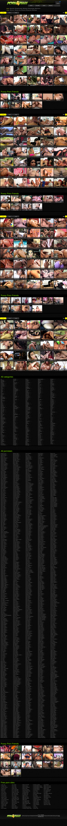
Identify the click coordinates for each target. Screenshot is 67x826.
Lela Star (27, 721)
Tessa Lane (52, 645)
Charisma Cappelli (17, 515)
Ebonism (13, 804)
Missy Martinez (41, 603)
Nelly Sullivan (40, 643)
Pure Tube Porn (15, 790)
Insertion (27, 416)
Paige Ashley (40, 693)
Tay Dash (52, 628)
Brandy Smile (3, 705)
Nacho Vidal (40, 625)
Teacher (52, 407)
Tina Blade (52, 660)
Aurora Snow (3, 646)
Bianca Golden (4, 684)
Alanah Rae (3, 480)
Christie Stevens (16, 542)
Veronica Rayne (53, 699)
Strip (51, 398)
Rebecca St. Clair (53, 456)
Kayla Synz (28, 614)
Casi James (15, 500)
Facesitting (15, 427)
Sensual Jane (53, 533)
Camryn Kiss (15, 471)
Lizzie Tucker (40, 480)
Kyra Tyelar (28, 685)
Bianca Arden (3, 683)
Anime (2, 388)
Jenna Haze (28, 505)
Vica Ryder (52, 703)
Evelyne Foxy (16, 670)
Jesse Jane (28, 521)
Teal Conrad (52, 635)
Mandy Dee (40, 530)
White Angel (52, 722)
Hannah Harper (16, 712)
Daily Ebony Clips (15, 802)
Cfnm (2, 442)
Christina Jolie (16, 544)
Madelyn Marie (41, 517)
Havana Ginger (16, 716)
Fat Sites (24, 805)
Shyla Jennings (53, 550)
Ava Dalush (3, 654)
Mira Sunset (40, 599)
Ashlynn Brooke (4, 635)
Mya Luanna (40, 623)
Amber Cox (3, 541)
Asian (2, 391)
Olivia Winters (41, 692)
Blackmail (3, 417)
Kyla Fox (27, 677)
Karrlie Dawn (28, 588)
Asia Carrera (3, 637)
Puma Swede (40, 720)
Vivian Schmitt (53, 719)
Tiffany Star (52, 656)
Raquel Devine (41, 733)
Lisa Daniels (40, 471)
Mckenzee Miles (41, 555)
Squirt (51, 392)
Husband (27, 413)
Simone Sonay (53, 560)
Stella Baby (52, 593)
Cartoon (2, 436)
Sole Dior (52, 568)
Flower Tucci (15, 676)
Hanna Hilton (15, 711)
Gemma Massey (16, 684)
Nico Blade (40, 651)
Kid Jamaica (28, 644)
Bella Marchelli (4, 674)
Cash (2, 438)
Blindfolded (3, 418)
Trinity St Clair (53, 670)
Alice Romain (3, 514)
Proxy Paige (40, 719)
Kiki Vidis (27, 649)
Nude (39, 393)
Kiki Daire (27, 648)
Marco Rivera (40, 533)
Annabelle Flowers (4, 602)
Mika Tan (40, 590)
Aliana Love (3, 511)
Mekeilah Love (41, 557)
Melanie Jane (40, 558)
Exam (14, 424)
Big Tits (2, 412)
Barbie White (3, 669)
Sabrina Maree (53, 491)
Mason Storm (40, 549)
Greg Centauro (16, 703)
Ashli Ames (3, 633)
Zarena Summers (53, 730)
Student (52, 399)
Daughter (15, 406)
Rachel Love (40, 721)
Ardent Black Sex (15, 798)
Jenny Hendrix (28, 514)
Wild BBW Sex (47, 795)
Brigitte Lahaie (4, 726)
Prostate (39, 424)
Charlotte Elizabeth (17, 522)
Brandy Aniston (4, 704)
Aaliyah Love (3, 453)
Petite (39, 413)
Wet (51, 435)
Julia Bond (28, 560)
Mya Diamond (41, 622)
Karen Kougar (28, 579)
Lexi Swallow (28, 731)
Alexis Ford (3, 504)
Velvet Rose (52, 696)
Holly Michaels (16, 731)
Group (27, 399)
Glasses (27, 395)
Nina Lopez (40, 679)
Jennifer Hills (28, 512)
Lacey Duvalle (28, 686)
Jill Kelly (27, 541)
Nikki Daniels (40, 670)
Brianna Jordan (4, 718)
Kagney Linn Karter (29, 572)
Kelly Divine (28, 622)
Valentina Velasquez (54, 676)
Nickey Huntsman (41, 646)
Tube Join (3, 784)
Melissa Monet (41, 563)
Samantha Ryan (53, 499)
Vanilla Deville (53, 693)
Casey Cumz (15, 499)
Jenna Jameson (29, 506)
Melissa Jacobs (41, 560)
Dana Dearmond (16, 587)
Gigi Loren (15, 693)
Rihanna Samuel (53, 465)
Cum (14, 398)
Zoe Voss (52, 733)
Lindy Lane (40, 468)
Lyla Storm (40, 513)
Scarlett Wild (52, 529)
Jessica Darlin (28, 525)
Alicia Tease (3, 517)
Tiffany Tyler (52, 657)
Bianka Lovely (3, 686)
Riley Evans (52, 467)
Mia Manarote (41, 577)
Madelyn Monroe (41, 519)
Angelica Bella (3, 579)
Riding (39, 434)
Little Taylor (40, 474)
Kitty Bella (28, 657)
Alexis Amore (3, 499)
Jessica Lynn (28, 530)
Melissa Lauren (41, 562)
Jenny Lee (28, 515)
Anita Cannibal (4, 593)
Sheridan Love (53, 549)
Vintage (51, 429)
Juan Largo (28, 557)
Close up (15, 382)
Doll (14, 415)
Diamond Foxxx (16, 623)
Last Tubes (3, 792)
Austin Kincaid (3, 648)
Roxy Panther (53, 485)
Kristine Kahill (28, 669)
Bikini (2, 413)
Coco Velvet (15, 570)
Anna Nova (3, 601)
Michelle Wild (40, 589)
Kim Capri (28, 650)
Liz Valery (40, 476)
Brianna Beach (4, 716)
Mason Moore (41, 548)
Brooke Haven (16, 456)
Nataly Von (40, 640)
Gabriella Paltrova (16, 682)
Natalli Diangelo (41, 637)
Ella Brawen (15, 643)
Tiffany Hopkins (53, 651)
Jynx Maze (28, 566)
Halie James (15, 710)
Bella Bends (3, 673)
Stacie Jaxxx (52, 590)
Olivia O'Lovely (41, 691)
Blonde (2, 419)
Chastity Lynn (16, 525)
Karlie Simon (28, 587)
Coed (14, 387)
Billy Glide (3, 690)
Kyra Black (28, 684)
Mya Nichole (40, 624)
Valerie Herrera (53, 677)
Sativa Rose (52, 523)
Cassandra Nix (16, 504)
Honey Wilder (16, 736)
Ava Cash (3, 652)
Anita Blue (3, 592)
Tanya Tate (52, 622)
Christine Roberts (16, 547)
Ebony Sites (25, 788)
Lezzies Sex (35, 808)
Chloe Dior (15, 534)
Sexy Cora (52, 537)
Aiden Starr (3, 473)
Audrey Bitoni (3, 641)
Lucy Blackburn (41, 500)
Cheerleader (3, 444)
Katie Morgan (28, 600)
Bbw (1, 401)
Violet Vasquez (53, 718)
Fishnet (14, 440)
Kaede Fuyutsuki (29, 571)
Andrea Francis (4, 562)
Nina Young (40, 682)
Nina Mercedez (41, 680)
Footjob (27, 380)
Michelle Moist (41, 585)
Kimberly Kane (29, 654)
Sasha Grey (52, 521)
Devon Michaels (16, 620)
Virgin (51, 430)
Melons (39, 381)
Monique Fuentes (41, 618)
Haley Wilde (15, 709)
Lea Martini (28, 716)
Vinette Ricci (52, 716)
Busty (2, 434)
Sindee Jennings (53, 563)
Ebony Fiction (14, 808)
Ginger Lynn (15, 699)
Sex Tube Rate (15, 793)
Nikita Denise (40, 665)
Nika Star (40, 662)
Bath (2, 399)
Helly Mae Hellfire (16, 725)
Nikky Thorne (40, 676)
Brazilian (2, 426)
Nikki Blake (40, 669)
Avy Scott (3, 660)
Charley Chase (16, 520)
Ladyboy (27, 431)
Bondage (2, 423)
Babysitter (3, 397)
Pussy (39, 429)
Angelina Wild (3, 585)
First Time (15, 439)
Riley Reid (52, 469)
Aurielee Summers (4, 644)
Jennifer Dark (28, 511)
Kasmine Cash (29, 590)
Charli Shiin (15, 521)
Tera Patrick (52, 641)
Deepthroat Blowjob (19, 8)
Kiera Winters (28, 646)
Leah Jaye (28, 717)
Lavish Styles (28, 710)
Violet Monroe (53, 717)
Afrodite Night (3, 469)
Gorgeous (28, 397)
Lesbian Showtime (37, 799)
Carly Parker (15, 485)
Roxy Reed (52, 487)
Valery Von (52, 679)
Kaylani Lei (28, 615)
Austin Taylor (3, 650)
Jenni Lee (28, 508)
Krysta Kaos (28, 670)
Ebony (14, 419)
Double (14, 417)
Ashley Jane (3, 628)
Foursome (28, 382)
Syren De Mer (53, 613)
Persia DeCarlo (41, 705)
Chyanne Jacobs (16, 550)
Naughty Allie (40, 641)
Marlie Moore (40, 542)
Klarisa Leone (28, 660)
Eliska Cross (15, 642)
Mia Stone (40, 580)
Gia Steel (15, 690)
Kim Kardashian (29, 651)
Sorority (52, 387)
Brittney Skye (15, 453)
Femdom (15, 434)
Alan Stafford (3, 478)
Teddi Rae (52, 636)
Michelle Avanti (41, 583)
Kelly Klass (28, 623)
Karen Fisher (28, 577)
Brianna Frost (3, 717)
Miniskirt (39, 384)
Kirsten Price (28, 656)
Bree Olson (3, 710)
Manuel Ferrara (41, 531)
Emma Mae (15, 652)
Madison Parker (18, 10)
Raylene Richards (41, 737)
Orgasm (39, 401)
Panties (39, 407)
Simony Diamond (53, 562)
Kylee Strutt (28, 678)
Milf (38, 383)
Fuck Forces (3, 794)
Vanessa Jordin (53, 686)
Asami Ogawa (3, 618)
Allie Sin (2, 525)
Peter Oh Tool (41, 710)
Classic (14, 380)
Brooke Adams (16, 454)
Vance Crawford (53, 680)
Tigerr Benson (53, 658)
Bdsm (2, 403)
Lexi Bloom (28, 727)
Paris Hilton (40, 697)
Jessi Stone (28, 522)
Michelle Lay (40, 584)
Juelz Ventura (28, 558)
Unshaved (52, 425)
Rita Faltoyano (53, 471)
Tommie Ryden (53, 661)
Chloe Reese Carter (17, 539)
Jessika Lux (28, 538)
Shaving (39, 443)
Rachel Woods (41, 726)
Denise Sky (15, 614)
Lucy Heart (40, 502)
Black (2, 416)
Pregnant (40, 421)
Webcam (52, 433)
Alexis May (3, 506)
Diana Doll (15, 626)
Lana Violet (28, 697)
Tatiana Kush (53, 626)
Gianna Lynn (15, 691)
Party (39, 409)
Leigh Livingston (29, 720)
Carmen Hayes (16, 489)
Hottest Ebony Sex (26, 790)
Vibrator (52, 427)
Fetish (14, 435)
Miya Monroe (40, 608)
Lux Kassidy (40, 510)
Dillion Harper (16, 628)
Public (39, 426)
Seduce (39, 441)
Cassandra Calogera (17, 502)
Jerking (27, 423)
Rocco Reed (52, 473)
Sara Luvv (52, 508)
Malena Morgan (41, 528)
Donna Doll (15, 634)
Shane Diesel (53, 540)
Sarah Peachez (53, 515)
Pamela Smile (41, 696)
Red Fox (52, 457)
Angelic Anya (3, 576)
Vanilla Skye (52, 694)
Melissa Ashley (41, 559)
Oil (38, 398)
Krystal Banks (28, 671)
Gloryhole (27, 396)
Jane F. (27, 481)
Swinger (52, 404)
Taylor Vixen (52, 631)
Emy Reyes (15, 656)
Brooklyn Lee (15, 460)
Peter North (40, 709)
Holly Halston (15, 729)
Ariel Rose (3, 613)
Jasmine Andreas (29, 485)
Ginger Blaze (15, 697)
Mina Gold (40, 597)
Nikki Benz (40, 668)
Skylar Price (52, 566)
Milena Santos (41, 593)
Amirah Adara (3, 551)
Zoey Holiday (53, 734)
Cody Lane (15, 571)
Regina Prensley (53, 460)
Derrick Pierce (16, 615)
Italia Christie (28, 462)
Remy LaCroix (53, 461)
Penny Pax (40, 703)
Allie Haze (3, 522)
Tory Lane (52, 666)
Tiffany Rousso (53, 654)
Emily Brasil (15, 649)
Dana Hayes (15, 588)
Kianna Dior (28, 641)
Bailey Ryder (3, 666)
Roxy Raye (52, 486)
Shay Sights (52, 544)
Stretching (52, 397)
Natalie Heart (40, 634)
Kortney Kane (28, 663)
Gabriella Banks (16, 680)
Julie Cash (24, 10)
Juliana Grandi (28, 563)
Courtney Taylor (16, 576)
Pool (39, 417)
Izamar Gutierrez (29, 467)
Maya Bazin (40, 550)
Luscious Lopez (41, 508)
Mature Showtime (47, 787)
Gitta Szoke (15, 700)
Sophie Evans (53, 579)
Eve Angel (15, 668)
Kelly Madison (28, 625)
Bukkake (2, 432)
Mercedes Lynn (41, 570)
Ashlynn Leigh (3, 636)
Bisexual (2, 414)
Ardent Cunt (3, 788)
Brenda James (4, 711)
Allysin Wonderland (4, 532)
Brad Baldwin (3, 699)
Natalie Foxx (40, 633)
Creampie (15, 396)
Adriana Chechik (4, 463)
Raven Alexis (40, 734)
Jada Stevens (28, 470)
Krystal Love (28, 674)
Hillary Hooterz (16, 726)
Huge (27, 410)
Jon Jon (27, 551)
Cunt (14, 400)
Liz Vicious (40, 477)
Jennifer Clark (28, 510)
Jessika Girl (28, 537)
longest (44, 5)
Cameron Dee (16, 468)
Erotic (14, 422)
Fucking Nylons (36, 789)
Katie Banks (28, 597)
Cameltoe (3, 435)
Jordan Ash (28, 554)
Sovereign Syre (53, 584)
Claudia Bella (15, 563)
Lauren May (28, 708)
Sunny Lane (52, 607)
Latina (27, 433)
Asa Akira (3, 617)
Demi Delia (15, 613)
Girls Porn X (46, 799)
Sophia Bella (52, 572)
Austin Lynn (3, 649)
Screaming (40, 439)
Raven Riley (40, 735)
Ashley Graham (4, 627)
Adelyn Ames (3, 462)
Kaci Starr (28, 568)
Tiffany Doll (52, 650)
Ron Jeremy (52, 478)
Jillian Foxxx (28, 542)
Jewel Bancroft (29, 539)
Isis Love (27, 460)
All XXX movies (4, 787)
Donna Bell (15, 633)
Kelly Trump (28, 627)
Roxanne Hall (53, 480)
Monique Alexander (42, 617)
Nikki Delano (40, 671)
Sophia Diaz (52, 573)
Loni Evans (40, 490)
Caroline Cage (16, 493)
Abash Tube (3, 805)
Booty (2, 425)
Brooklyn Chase (16, 459)
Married (27, 443)
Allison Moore (3, 527)
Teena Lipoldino (53, 639)
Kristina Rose (28, 667)
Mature (39, 380)
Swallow (52, 401)
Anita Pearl (3, 597)
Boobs (2, 424)
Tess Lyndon (52, 644)
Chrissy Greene (16, 541)
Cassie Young (16, 507)
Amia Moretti (3, 550)
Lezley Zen (40, 455)
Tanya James (53, 619)
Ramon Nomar (41, 730)
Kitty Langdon (28, 659)
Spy (51, 391)
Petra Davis (40, 711)
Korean (27, 429)
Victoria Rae (52, 711)
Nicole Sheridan (41, 659)
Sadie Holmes (53, 493)
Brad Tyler (3, 700)
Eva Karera (15, 667)
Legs (27, 435)
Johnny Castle (28, 548)
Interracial (28, 417)
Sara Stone (52, 511)
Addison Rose (3, 460)
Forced (27, 381)
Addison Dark (3, 459)
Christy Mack (15, 549)
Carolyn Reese (16, 496)
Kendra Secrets (29, 633)
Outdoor (39, 405)
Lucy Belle (40, 499)
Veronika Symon (53, 702)
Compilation (15, 390)
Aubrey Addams (4, 639)
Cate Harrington (16, 508)
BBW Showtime (26, 798)
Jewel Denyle (28, 540)
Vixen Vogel (52, 720)
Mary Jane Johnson (42, 547)
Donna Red (15, 635)
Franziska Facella (16, 679)
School (39, 438)
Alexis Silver (3, 507)
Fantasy (14, 431)
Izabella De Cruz (29, 465)
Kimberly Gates (29, 653)
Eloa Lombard (16, 646)
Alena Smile (3, 486)
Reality (39, 430)
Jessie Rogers (28, 534)
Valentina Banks (53, 674)
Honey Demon (16, 735)
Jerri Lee (27, 517)
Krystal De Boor (29, 673)
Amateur (2, 383)
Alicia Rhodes (3, 515)
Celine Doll (15, 513)
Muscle (39, 390)
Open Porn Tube (47, 804)
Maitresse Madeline (42, 527)
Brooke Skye (15, 457)
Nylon (39, 396)
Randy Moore (40, 731)
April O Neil (3, 608)
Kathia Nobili (28, 593)
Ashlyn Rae (3, 634)
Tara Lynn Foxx (53, 623)
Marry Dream (40, 545)
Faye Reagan (16, 674)
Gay (26, 389)
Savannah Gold (53, 525)
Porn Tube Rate (15, 789)
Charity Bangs (16, 516)
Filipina (14, 436)
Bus (1, 433)
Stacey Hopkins (53, 587)
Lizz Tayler (40, 479)
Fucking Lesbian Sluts (27, 808)
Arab (2, 390)
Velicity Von (52, 695)
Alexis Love (3, 505)
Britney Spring (3, 730)
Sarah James (53, 513)
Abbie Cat (3, 456)
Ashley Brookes (4, 623)
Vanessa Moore (53, 687)
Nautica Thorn (41, 642)
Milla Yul (39, 596)
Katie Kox (27, 599)
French (27, 383)
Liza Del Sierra (41, 478)
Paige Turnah (40, 694)
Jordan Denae (28, 555)
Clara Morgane (16, 562)
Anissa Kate (3, 589)
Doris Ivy (15, 636)
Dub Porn (3, 790)
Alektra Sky (3, 485)
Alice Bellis (3, 512)
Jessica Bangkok (29, 524)
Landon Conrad (29, 699)
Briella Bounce (4, 721)
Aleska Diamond (4, 487)
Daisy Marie (15, 584)
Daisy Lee (15, 582)
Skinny (51, 381)
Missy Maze (40, 605)
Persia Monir (40, 706)
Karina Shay (28, 583)
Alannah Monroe (4, 481)
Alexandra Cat (3, 497)
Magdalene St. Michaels (43, 525)
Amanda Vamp (4, 540)
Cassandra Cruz (16, 503)
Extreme (14, 426)
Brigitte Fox (3, 723)
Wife (51, 438)
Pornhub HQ (3, 793)
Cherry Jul (15, 528)
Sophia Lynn (52, 576)
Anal (1, 387)
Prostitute (40, 425)
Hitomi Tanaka (16, 728)
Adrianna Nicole (4, 468)
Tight (51, 413)
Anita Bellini (3, 590)
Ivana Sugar (28, 464)
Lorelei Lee (40, 495)
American (3, 386)
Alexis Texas (3, 508)
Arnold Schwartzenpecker (6, 615)
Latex (27, 432)
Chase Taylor (15, 524)
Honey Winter (16, 737)
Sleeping (52, 383)
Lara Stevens (28, 702)
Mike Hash (40, 591)
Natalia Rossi (40, 631)
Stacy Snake (52, 592)
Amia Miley (3, 549)
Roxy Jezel (52, 484)
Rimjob (39, 435)
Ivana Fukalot (28, 463)
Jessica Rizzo (28, 532)
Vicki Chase (52, 704)
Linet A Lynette (41, 469)
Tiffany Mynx (52, 652)
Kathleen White (29, 594)
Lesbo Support (36, 804)
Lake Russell (28, 694)
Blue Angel (3, 695)
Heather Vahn (16, 721)
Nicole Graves (41, 654)
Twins (51, 419)
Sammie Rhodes (53, 503)
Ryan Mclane (53, 489)
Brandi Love (3, 703)
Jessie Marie (28, 533)
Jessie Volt (28, 536)
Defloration (15, 408)
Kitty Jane (28, 658)
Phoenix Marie (41, 712)
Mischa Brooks (41, 600)
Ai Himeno (3, 470)
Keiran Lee (12, 10)
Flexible (14, 444)
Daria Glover (15, 601)
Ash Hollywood (4, 619)
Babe (2, 396)
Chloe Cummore (16, 533)
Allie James (3, 523)
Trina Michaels (53, 667)
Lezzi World (46, 784)
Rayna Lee (52, 453)
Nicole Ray (40, 658)
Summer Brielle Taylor (54, 602)
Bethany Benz (3, 678)
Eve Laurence (16, 669)
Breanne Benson (4, 708)
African (2, 382)
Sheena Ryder (53, 546)
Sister (51, 380)
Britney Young (3, 731)
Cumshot (15, 399)
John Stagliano (29, 546)
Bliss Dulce (3, 693)
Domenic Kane (16, 631)
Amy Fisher (3, 554)
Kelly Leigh (28, 624)
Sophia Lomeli (53, 575)
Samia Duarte (53, 502)
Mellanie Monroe (41, 565)
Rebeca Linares (53, 454)
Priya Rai (40, 718)
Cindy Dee (15, 553)
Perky (39, 412)
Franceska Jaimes (17, 678)
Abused (2, 380)
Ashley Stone (3, 631)
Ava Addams (3, 651)
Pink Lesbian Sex (47, 789)
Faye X (14, 675)
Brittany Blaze (3, 734)
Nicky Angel (40, 650)
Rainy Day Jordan (41, 729)
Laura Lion (28, 706)
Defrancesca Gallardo (17, 609)
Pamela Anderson (41, 695)
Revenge (40, 433)
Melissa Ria (40, 564)
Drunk (14, 418)
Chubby (14, 379)
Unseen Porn (4, 800)
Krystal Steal (28, 675)
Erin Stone (15, 662)
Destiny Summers (16, 617)
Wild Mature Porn (47, 797)
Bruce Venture (16, 461)
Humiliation (28, 412)
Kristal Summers (29, 666)
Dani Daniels (15, 591)
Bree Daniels (3, 709)
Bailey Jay (3, 663)
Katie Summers (29, 602)
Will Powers (35, 10)
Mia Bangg (40, 572)
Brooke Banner (16, 455)
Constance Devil (16, 572)
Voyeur (51, 431)
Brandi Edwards (4, 702)
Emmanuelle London (17, 654)
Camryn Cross (16, 470)
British (2, 429)
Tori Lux (52, 665)
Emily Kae (15, 650)
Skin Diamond (53, 564)
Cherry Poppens (16, 529)
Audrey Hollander (4, 642)
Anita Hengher (4, 596)
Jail (26, 419)
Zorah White (52, 737)
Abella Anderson (4, 457)
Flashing (15, 443)
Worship (52, 440)
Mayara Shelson (41, 554)
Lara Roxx (28, 701)
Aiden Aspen (3, 472)
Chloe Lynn (15, 538)
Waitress (52, 432)
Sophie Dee (52, 577)
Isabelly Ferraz (29, 459)
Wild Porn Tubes (4, 802)
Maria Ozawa (40, 536)
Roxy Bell (52, 482)
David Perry (15, 605)
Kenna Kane (28, 634)
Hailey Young (15, 706)
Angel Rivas (3, 573)
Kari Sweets (28, 580)
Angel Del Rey (4, 567)
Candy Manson (16, 474)
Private (39, 423)
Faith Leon (15, 673)
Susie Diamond (53, 610)
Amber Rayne (3, 546)
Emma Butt (15, 651)
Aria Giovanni (3, 609)
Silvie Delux (52, 556)
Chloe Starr (15, 540)
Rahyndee (40, 727)
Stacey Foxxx (53, 585)
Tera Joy (52, 640)
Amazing (2, 384)
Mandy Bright (40, 529)
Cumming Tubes (26, 800)
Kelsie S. (27, 630)
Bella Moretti (3, 675)
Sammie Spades (53, 504)
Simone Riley (53, 558)
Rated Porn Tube (15, 792)
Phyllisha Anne (41, 713)
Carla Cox (15, 481)
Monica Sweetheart (42, 616)
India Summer (28, 456)
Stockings (52, 395)
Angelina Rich (3, 583)
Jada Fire (27, 469)
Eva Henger (15, 666)
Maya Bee (40, 551)
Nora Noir (40, 684)
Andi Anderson (4, 560)
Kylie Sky (27, 682)
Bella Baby (3, 671)
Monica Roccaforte (42, 614)
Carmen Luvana (16, 490)
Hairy (27, 401)
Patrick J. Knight (41, 700)
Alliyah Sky (3, 529)
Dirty (14, 412)
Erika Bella (15, 661)
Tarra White (52, 624)
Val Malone (52, 673)
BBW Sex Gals (26, 797)
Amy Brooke (3, 553)
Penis (39, 410)
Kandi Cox (28, 574)
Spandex (52, 388)
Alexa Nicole (3, 495)
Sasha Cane (52, 520)
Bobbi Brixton (3, 696)
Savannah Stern (53, 527)
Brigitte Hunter (4, 725)
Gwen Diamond (16, 705)
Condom (15, 391)
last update (37, 5)
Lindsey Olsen (41, 467)
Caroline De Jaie (16, 494)
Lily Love (40, 463)
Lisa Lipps (40, 472)
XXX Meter (46, 798)
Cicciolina (15, 551)
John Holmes (28, 545)
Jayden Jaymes (29, 494)
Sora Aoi (52, 583)
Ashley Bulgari (4, 624)
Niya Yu (39, 683)
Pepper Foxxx (41, 704)
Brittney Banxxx (4, 737)
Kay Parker (28, 608)
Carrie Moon (15, 498)
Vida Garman (53, 713)
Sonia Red (52, 570)
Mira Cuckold (40, 598)
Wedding (52, 434)
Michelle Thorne (41, 588)
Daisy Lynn (15, 583)
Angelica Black (4, 580)
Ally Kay (2, 530)
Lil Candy (40, 459)
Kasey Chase (28, 589)
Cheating (2, 443)
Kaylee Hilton (28, 617)
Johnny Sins (28, 550)
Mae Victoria (40, 524)
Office (39, 397)
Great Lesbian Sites (37, 793)
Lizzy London (40, 481)
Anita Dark (3, 594)
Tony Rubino (52, 662)
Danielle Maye (16, 596)
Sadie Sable (52, 494)
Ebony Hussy (25, 785)
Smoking (52, 384)
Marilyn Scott (40, 540)
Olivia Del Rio (40, 690)
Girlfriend (27, 392)
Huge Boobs (13, 8)
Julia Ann (27, 559)
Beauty (2, 405)
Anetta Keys (3, 564)
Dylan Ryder (15, 640)
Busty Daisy (15, 463)
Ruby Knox (52, 488)
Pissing (39, 415)
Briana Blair (3, 714)
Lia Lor (39, 456)
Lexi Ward (28, 733)
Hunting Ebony (26, 792)
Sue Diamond (53, 600)
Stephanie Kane (53, 596)
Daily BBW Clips (26, 802)
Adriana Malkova (4, 464)
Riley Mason (52, 468)
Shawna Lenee (53, 542)
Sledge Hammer (53, 567)
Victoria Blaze (53, 706)
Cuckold (14, 397)
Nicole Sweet (40, 660)
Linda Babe (40, 464)
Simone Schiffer (53, 559)
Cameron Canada (16, 467)
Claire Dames (16, 558)
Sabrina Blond (53, 490)
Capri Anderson (16, 478)
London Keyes (41, 489)
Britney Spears (4, 729)
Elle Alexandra (16, 645)
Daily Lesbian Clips (26, 803)
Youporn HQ (3, 804)
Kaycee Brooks (29, 609)
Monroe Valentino (41, 619)
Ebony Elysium (15, 807)
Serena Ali (52, 534)
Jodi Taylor (28, 544)
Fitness (14, 442)
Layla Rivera (28, 711)
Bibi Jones (3, 687)
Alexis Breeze (3, 500)
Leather (27, 434)
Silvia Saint (52, 555)
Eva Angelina (15, 665)
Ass (1, 392)
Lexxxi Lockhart (29, 735)
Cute (14, 401)
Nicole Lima (40, 656)
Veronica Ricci (53, 700)
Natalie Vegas (41, 636)
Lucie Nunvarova (41, 498)
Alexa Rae (3, 496)
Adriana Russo (4, 465)
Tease (51, 408)
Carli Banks (15, 482)
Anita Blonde (3, 591)
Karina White (28, 584)
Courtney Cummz (16, 574)
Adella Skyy (3, 461)
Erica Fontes (15, 658)
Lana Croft (28, 695)
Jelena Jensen (28, 502)
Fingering (15, 438)
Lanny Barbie (28, 700)
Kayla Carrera (28, 611)
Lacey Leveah (28, 688)
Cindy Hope (15, 555)
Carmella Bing (16, 487)
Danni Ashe (15, 597)
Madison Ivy (40, 520)
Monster (39, 388)
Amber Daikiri (3, 542)
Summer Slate (53, 605)
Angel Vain (3, 574)
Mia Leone (40, 574)
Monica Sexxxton (41, 615)
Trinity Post (52, 669)
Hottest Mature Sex (37, 797)
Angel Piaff (3, 571)
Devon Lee (15, 619)
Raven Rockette (41, 736)
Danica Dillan (15, 593)
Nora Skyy (40, 685)
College (14, 388)
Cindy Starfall (16, 557)
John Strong (28, 547)
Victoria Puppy (53, 710)
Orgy (39, 403)
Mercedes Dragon (41, 568)
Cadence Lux (15, 464)
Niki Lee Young (41, 663)
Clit (13, 381)
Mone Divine (40, 613)
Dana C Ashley (16, 585)
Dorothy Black (16, 637)
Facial (14, 429)
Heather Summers (17, 720)
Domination (15, 416)
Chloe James (15, 537)
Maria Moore (40, 534)
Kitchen (27, 427)
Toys (51, 416)
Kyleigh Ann (28, 679)
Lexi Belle (28, 726)
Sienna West (53, 553)
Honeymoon (28, 408)
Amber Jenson (4, 544)
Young (51, 443)
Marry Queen (40, 546)
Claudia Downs (16, 565)
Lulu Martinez (40, 505)
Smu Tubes (14, 795)
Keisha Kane (28, 619)
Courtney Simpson (17, 575)
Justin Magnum (29, 565)
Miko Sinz (40, 592)
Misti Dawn (40, 607)
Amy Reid (3, 555)
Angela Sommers (4, 575)
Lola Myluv (40, 486)
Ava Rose (3, 658)
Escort (14, 423)
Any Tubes (14, 784)
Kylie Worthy (28, 683)
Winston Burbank (53, 725)
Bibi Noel (2, 688)
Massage (27, 444)
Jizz (26, 424)
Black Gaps (14, 800)
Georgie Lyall (15, 686)
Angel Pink (3, 572)
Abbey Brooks (3, 455)
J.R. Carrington (29, 468)
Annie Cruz (3, 606)
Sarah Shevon (53, 516)
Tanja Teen (52, 617)
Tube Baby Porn (15, 797)
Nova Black (40, 686)
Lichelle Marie (41, 457)
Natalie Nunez (41, 635)
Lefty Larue (28, 719)
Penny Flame (40, 702)
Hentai (27, 405)
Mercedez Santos (41, 571)
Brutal (2, 431)
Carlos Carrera (16, 484)
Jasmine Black (28, 486)
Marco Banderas (41, 532)
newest (10, 12)
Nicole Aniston (41, 653)
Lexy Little (28, 737)
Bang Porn (3, 789)
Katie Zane (28, 603)
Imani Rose (28, 455)
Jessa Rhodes (28, 520)
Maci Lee (40, 514)
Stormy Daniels (53, 599)
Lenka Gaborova (29, 723)
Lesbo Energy (36, 802)
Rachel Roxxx (41, 722)
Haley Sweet (15, 708)
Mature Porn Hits (47, 785)
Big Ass (2, 406)
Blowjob (2, 421)
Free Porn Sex (47, 802)
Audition (2, 393)
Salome (51, 496)
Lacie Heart (28, 690)
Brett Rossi (3, 712)
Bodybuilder (3, 422)
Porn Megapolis (47, 790)
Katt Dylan (28, 606)
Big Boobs (3, 407)
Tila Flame (52, 659)
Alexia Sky (3, 498)
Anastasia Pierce (4, 559)
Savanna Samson (54, 524)
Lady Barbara (28, 691)
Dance (14, 405)
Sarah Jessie (53, 514)
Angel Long (3, 570)
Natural (39, 391)
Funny (27, 386)
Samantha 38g (53, 497)
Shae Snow (52, 538)
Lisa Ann (39, 470)
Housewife (28, 409)
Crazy (14, 395)
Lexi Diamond (28, 729)
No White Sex (25, 794)
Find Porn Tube (47, 803)
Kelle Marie (28, 620)
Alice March (3, 513)
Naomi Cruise (40, 627)
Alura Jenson (3, 533)
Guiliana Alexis (16, 704)
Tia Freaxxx (52, 648)
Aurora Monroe (4, 645)
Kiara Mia (27, 643)
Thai (51, 410)
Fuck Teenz (35, 790)
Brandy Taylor (3, 706)
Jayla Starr (28, 496)
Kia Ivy (27, 640)
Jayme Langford (29, 497)
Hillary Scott (15, 727)
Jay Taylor (28, 491)
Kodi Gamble (28, 662)
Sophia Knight (53, 574)
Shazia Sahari (53, 545)
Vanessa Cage (53, 684)
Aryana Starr (3, 616)
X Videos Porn (47, 800)
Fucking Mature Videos (38, 787)
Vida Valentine (53, 714)
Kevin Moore (28, 639)
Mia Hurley (40, 573)
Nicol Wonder (40, 652)
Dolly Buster (15, 630)
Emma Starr (15, 653)
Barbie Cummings (4, 668)
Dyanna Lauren (16, 639)
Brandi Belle (3, 701)
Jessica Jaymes (29, 528)
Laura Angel (28, 705)
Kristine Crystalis (29, 668)
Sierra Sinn (52, 554)
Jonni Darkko (28, 553)
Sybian (51, 405)
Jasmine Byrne (29, 487)
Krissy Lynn (28, 665)
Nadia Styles (40, 626)
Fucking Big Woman (27, 807)
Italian (27, 418)
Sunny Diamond (53, 606)
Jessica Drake (29, 10)
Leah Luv (27, 718)
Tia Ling (52, 649)
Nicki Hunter (40, 648)
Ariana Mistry (3, 610)
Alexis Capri (3, 502)
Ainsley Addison (4, 477)
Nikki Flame (40, 673)
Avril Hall (2, 659)
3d (1, 379)
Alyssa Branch (4, 536)
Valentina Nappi (53, 675)
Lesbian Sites (36, 800)
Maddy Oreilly (41, 516)
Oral (39, 400)
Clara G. (14, 560)
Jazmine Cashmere (29, 499)
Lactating (27, 430)
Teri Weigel (52, 643)
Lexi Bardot (28, 725)
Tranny (51, 417)
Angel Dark (3, 566)
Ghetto (27, 391)
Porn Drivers (3, 795)
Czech (14, 403)
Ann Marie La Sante (5, 600)
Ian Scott (27, 454)
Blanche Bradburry (4, 692)
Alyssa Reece (3, 537)
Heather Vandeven (17, 722)
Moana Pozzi (40, 609)
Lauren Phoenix (29, 709)
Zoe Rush (52, 731)
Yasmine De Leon (54, 726)
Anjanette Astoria (4, 598)
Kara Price (28, 576)
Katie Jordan (28, 598)
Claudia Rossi (16, 567)
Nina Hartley (40, 677)
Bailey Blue (3, 661)
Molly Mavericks (41, 610)
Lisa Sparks (40, 473)
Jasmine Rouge (29, 488)
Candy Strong (16, 477)
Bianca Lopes (3, 685)
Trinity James (53, 668)
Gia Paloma (15, 688)
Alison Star (3, 521)
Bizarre (2, 415)
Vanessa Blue (53, 683)
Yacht (51, 441)
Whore (51, 436)
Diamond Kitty (16, 625)
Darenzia (15, 600)
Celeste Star (15, 512)
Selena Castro (53, 532)
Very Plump (46, 794)
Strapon (52, 396)
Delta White (15, 611)
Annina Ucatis (3, 607)
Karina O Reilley (29, 582)
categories (50, 5)
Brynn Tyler (15, 462)
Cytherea (15, 580)
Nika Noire (40, 661)
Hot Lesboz (35, 795)
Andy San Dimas (4, 563)
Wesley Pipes (53, 721)
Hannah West (16, 713)
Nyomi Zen (40, 688)
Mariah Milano (41, 537)
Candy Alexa (15, 472)
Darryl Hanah (15, 603)
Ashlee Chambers (4, 620)
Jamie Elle (28, 476)
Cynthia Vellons (16, 579)
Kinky (27, 425)
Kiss (26, 426)
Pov (38, 419)
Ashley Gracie (3, 626)
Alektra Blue (3, 484)
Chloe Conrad (16, 532)
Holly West (15, 734)
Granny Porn (35, 792)
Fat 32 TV (25, 804)
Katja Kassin (28, 605)
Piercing (39, 414)
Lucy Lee (40, 503)
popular (31, 5)
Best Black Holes (15, 799)
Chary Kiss (15, 523)
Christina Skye (16, 545)
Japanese (28, 421)
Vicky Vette (52, 705)
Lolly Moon (40, 488)
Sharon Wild (52, 541)
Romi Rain (52, 477)
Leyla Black (40, 454)
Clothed (14, 383)
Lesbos (34, 805)
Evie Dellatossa (16, 671)
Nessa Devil (40, 644)
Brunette (2, 430)
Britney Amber (3, 727)
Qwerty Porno (4, 797)
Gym (26, 400)
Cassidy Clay (15, 505)
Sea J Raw (52, 531)
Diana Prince (15, 627)
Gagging (27, 387)
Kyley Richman (29, 680)
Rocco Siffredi (53, 474)
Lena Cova (28, 722)
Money (39, 387)
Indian (27, 414)
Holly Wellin (15, 733)
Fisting (14, 441)
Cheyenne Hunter (16, 530)
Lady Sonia (28, 692)
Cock (14, 386)
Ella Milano (15, 644)
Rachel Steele (41, 725)
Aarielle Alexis (3, 454)
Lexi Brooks (28, 728)
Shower (51, 379)
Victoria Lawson (53, 708)
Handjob (27, 403)
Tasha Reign (52, 625)
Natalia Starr (40, 632)
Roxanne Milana (53, 481)
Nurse (39, 395)
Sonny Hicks (52, 571)
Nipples (39, 392)
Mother (39, 389)
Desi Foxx (15, 616)
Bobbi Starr (3, 697)
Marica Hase (40, 538)
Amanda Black (4, 539)
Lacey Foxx (28, 687)
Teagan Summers (54, 634)
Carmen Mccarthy (16, 491)
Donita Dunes (16, 632)
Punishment (40, 427)
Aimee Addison (4, 474)
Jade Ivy (27, 472)
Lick (26, 438)
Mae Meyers (40, 523)
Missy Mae (40, 602)
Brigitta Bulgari (4, 722)
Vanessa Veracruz (54, 690)
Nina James (40, 678)
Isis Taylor (28, 461)
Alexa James (3, 493)
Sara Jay (52, 507)
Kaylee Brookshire (29, 616)
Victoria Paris (53, 709)
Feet (14, 433)
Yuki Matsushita (53, 727)
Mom (39, 386)
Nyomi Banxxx (41, 687)
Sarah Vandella (53, 519)
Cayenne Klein (16, 511)
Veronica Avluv (53, 697)
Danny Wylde (16, 598)
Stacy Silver (52, 591)
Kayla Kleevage (29, 613)
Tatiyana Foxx (53, 627)
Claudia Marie (16, 566)
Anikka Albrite (3, 588)
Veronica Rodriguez (54, 701)
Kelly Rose (28, 626)
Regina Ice (52, 459)
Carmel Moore (16, 486)
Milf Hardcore (38, 8)
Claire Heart (15, 559)
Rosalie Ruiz (52, 479)
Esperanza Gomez (17, 663)
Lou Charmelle (41, 497)
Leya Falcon (40, 453)
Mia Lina (39, 575)
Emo (14, 421)
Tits (51, 415)
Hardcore (27, 404)
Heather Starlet (16, 719)
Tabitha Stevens (53, 615)
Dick (14, 409)
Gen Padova (15, 685)
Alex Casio (3, 489)
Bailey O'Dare (3, 665)
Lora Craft (40, 493)
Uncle (51, 422)
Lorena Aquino (41, 496)
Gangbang (28, 388)
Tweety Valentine (53, 671)
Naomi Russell (41, 628)
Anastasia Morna (4, 558)
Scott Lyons (52, 530)
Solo (51, 386)
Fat (13, 432)
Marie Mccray (40, 539)
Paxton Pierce (41, 701)
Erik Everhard (16, 660)
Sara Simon (52, 510)
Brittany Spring (4, 736)
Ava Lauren (3, 657)
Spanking (52, 389)
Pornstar (39, 418)
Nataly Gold (40, 639)
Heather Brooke (16, 718)
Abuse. (43, 816)
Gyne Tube (14, 787)
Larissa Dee (28, 704)
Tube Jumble (4, 798)
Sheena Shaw (53, 547)
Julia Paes (28, 562)
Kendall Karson (29, 631)
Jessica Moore (28, 531)
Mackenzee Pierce (41, 515)
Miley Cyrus (40, 594)
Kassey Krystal (29, 591)
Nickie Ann (40, 649)
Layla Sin (27, 713)
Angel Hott (3, 568)
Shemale (40, 444)
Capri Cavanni (16, 479)
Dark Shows (14, 803)
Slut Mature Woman (48, 793)
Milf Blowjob (26, 8)
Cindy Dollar (15, 554)
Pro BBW (46, 792)
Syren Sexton (53, 614)
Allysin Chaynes (4, 531)
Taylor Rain (52, 630)
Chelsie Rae (15, 527)
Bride (2, 427)
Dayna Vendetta (16, 606)
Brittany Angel (3, 733)
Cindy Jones (15, 556)
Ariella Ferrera (3, 614)
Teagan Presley (53, 633)
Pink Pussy (40, 714)
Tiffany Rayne (53, 653)
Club (14, 384)
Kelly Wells (28, 628)
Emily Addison (16, 648)
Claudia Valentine (16, 568)
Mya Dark (40, 620)
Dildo (14, 410)
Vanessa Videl (53, 691)
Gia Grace (15, 687)
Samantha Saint (53, 500)
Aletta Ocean (3, 488)
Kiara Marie (28, 642)
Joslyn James (28, 556)
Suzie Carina (53, 611)
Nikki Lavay (40, 674)
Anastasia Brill (3, 557)
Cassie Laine (15, 506)
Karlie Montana (29, 585)
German (27, 390)
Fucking (27, 384)
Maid (27, 442)
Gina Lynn (15, 694)
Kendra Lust (28, 632)
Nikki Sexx (40, 675)
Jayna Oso (28, 498)
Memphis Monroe (41, 567)
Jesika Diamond (29, 519)
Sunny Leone (53, 608)
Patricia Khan (40, 699)
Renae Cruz (52, 462)
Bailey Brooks (3, 662)
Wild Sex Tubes (4, 803)
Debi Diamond (16, 608)
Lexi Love (27, 730)
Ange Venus (3, 565)
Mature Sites (46, 788)
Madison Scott (41, 522)
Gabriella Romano (16, 683)
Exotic (14, 425)
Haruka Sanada (16, 714)
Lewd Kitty (35, 807)
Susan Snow (52, 609)
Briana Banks (3, 713)
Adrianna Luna (4, 467)
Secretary (40, 440)
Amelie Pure (3, 548)
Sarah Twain (52, 517)
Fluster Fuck (3, 785)
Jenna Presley (28, 507)
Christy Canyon (16, 548)
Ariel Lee (2, 611)
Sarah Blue (52, 512)
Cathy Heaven (16, 510)
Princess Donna (41, 717)
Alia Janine (3, 510)
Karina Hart (28, 581)
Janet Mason (28, 482)
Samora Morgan (53, 505)
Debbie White (16, 607)
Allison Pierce (3, 528)
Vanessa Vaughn (53, 688)
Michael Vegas (41, 582)
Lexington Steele (29, 734)
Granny (27, 398)
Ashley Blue (3, 622)
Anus (2, 389)
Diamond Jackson (16, 624)
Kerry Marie (28, 637)
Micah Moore (40, 581)
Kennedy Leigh (29, 635)
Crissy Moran (15, 577)
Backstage (3, 398)
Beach (2, 404)
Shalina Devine (53, 539)
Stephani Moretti (53, 594)
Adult (2, 807)
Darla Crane (15, 602)
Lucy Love (40, 504)
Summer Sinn (53, 603)
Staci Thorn (52, 589)
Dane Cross (15, 590)
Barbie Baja (3, 667)
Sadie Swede (53, 495)
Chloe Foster (15, 536)
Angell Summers (4, 587)
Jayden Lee (28, 495)
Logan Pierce (40, 482)
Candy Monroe (16, 476)
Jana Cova (28, 478)
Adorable (2, 381)
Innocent (27, 415)
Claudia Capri (16, 564)
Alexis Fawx (3, 503)
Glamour (27, 393)
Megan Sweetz (41, 556)
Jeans (27, 422)
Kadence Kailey (29, 570)
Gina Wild (15, 696)
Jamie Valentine (29, 477)
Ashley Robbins (4, 630)
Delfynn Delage (16, 610)
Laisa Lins (28, 693)
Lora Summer (40, 494)
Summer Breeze (53, 601)
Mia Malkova (40, 576)
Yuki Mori (52, 728)
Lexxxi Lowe (28, 736)
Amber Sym (3, 547)
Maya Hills (40, 553)
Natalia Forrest (41, 630)
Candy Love (15, 473)
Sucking (52, 400)
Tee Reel (52, 637)
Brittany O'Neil (3, 735)
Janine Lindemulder (30, 484)
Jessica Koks (28, 529)
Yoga (51, 442)
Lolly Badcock (41, 487)
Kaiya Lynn (28, 573)
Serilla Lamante (53, 536)
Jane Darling (28, 480)
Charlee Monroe (16, 517)
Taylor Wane (52, 632)
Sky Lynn (52, 565)
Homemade (28, 407)
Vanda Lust (52, 682)
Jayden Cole (28, 493)
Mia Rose (40, 579)
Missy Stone (40, 606)
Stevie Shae (52, 598)
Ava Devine (3, 656)
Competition (15, 389)
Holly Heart (15, 730)
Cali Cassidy (15, 465)
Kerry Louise (28, 636)
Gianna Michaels (16, 692)
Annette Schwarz (4, 605)
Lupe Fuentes (41, 507)
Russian (39, 436)
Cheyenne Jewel (16, 531)
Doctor (14, 413)
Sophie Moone (53, 581)
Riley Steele (52, 470)
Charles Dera (15, 519)
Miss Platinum (41, 601)
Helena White (16, 723)
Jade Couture (28, 471)
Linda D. (39, 465)
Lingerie (27, 439)
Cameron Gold (16, 469)
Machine (27, 441)
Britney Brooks (4, 728)
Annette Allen (3, 603)
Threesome (52, 412)
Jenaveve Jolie (29, 503)
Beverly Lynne (3, 682)
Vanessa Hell (53, 685)
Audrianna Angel (4, 643)
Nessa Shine (40, 645)
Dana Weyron (16, 589)
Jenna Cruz (28, 504)
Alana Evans (3, 479)
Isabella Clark (28, 457)
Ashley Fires (3, 625)
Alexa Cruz (3, 491)
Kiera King (28, 645)
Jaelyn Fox (28, 473)
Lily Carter (40, 461)
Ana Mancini (3, 556)
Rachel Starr (40, 723)
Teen (51, 409)
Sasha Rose (52, 522)
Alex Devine (3, 490)
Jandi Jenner (28, 479)
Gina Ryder (15, 695)
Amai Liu (2, 538)
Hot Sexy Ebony (26, 789)
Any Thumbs (3, 808)
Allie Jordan (3, 524)
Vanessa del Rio (53, 692)
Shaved (39, 442)
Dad (14, 404)
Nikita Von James (41, 666)
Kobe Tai (27, 661)
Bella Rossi (3, 676)
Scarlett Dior (52, 528)
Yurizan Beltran (53, 729)
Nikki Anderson (41, 667)
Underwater (52, 423)
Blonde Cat (3, 694)
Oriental (39, 404)
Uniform (52, 424)
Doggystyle (15, 414)
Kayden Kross (28, 610)
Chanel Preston (16, 514)
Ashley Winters (4, 632)
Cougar (14, 392)
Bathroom (3, 400)
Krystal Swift (28, 676)
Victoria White (53, 712)
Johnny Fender (29, 549)
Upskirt (51, 426)
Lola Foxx (40, 485)
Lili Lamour (40, 460)
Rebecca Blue (53, 455)
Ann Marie (3, 599)
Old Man (39, 399)
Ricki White (52, 464)
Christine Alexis (16, 546)
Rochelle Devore (53, 476)
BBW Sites (25, 799)
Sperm (51, 390)
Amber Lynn (3, 545)
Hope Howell (28, 453)
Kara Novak (28, 575)
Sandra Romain (53, 506)
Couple (14, 393)
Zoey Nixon (52, 735)
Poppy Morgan (41, 716)
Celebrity (2, 441)
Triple (51, 418)
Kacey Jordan (28, 567)
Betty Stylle (3, 680)
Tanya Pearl (52, 620)
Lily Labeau (40, 462)
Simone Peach (53, 557)
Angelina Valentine (4, 584)
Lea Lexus (28, 714)
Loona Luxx (40, 491)
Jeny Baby (28, 516)
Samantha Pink (53, 498)
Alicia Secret (3, 516)
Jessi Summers (29, 523)
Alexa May (3, 494)
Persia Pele (40, 708)
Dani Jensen (15, 592)
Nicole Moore (40, 657)
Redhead (40, 431)
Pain (39, 406)
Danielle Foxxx (16, 594)
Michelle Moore (41, 587)
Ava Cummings (4, 653)
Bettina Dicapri (4, 679)
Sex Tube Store (15, 794)
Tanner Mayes (53, 618)
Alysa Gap (3, 534)
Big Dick (2, 410)
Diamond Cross (16, 622)
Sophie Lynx (52, 580)
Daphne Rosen (16, 599)
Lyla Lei (39, 512)
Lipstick (27, 440)
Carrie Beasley (16, 497)
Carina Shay (15, 480)
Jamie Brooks (28, 474)
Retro (39, 432)
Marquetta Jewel (41, 544)
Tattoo (51, 406)
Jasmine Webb (29, 489)
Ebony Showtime (26, 787)
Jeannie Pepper (29, 500)
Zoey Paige (52, 736)
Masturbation (40, 379)
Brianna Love (3, 719)
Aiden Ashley (3, 471)
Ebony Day (14, 805)
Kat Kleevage (28, 592)
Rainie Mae (40, 728)
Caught (2, 440)
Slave (51, 382)
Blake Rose (3, 691)
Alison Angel (3, 520)
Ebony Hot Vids (26, 784)
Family (14, 430)
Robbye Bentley (53, 472)
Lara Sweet (28, 703)
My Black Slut (25, 793)
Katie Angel (28, 596)
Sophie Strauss (53, 582)
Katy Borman (28, 607)
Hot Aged (35, 794)
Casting (2, 439)
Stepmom (52, 393)
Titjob (51, 414)
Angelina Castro (4, 582)
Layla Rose (28, 712)
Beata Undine (3, 670)
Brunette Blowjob (32, 8)
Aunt (2, 395)
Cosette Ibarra (16, 573)
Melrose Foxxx (41, 566)
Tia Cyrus (52, 646)
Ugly (51, 421)
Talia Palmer (52, 616)
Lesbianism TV (36, 798)
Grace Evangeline (16, 701)
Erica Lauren (15, 659)
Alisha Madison (4, 519)
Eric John (15, 657)
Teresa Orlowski (53, 642)
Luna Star (40, 506)
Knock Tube (14, 788)
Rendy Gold (52, 463)
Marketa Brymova (41, 541)
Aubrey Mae (3, 640)
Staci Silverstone (53, 588)
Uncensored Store (5, 799)
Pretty (39, 422)
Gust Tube (14, 785)
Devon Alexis (15, 618)
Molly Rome (40, 611)
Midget (39, 382)
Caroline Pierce (16, 495)
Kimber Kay (28, 652)
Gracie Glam (15, 702)
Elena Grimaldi (16, 641)
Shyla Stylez (52, 551)
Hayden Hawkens (16, 717)
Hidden (27, 406)
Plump (39, 416)
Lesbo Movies (36, 803)
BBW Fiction (25, 795)
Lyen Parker (40, 511)
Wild (51, 439)
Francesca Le (16, 677)
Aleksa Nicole (3, 482)
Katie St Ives (28, 601)
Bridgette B (3, 720)
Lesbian (27, 436)
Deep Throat (15, 407)
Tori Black (52, 663)
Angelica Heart (4, 581)
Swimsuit (52, 403)
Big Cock (2, 409)
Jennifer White (28, 513)
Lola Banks (40, 484)
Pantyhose (40, 408)
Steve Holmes (53, 597)
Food (27, 379)
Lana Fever (28, 696)
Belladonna (3, 677)
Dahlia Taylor (15, 581)
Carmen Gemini (16, 488)
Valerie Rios (52, 678)
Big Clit (2, 408)
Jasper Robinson (29, 490)
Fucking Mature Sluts (37, 785)
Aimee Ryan (3, 476)
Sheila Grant (52, 548)
